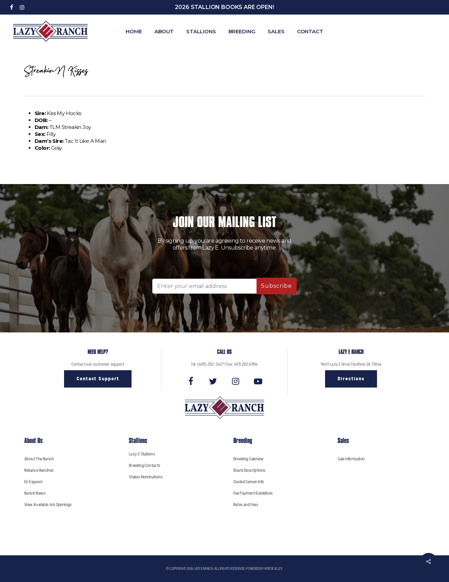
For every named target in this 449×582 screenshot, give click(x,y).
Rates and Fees (245, 504)
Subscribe (276, 286)
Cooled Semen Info (248, 481)
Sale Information (351, 458)
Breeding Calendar (248, 458)
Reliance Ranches (38, 470)
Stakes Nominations (145, 477)
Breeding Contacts (144, 465)
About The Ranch (39, 458)
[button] (98, 379)
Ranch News (34, 493)
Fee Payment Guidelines (253, 493)
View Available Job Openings (48, 504)
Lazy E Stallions (142, 454)
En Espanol (33, 481)
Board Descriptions (249, 470)
